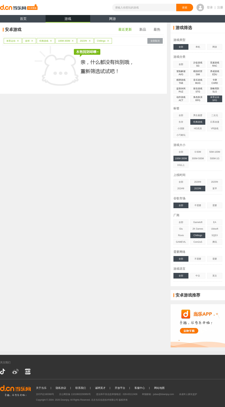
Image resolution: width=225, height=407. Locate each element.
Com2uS (198, 242)
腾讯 (214, 242)
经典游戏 (45, 41)
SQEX (215, 235)
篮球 (29, 41)
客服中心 (139, 387)
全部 (181, 47)
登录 (210, 7)
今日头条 (28, 372)
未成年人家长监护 (188, 394)
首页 (23, 19)
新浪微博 (15, 372)
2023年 (85, 41)
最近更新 (125, 29)
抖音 (3, 372)
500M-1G (214, 158)
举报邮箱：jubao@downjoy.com (158, 394)
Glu (181, 229)
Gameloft (197, 222)
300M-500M (198, 158)
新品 (142, 29)
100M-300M (66, 41)
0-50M (198, 152)
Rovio (181, 235)
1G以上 (181, 165)
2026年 (198, 182)
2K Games (198, 229)
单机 (198, 47)
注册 (220, 7)
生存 (181, 122)
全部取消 (155, 41)
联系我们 (80, 387)
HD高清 (198, 128)
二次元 (214, 115)
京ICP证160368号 (45, 394)
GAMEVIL (181, 242)
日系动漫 (214, 122)
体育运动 (12, 41)
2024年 (181, 188)
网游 (112, 19)
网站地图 (159, 387)
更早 (214, 188)
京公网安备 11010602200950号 (75, 394)
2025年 (214, 182)
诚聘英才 (100, 387)
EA (214, 222)
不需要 (197, 205)
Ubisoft (214, 229)
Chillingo (103, 41)
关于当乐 (41, 387)
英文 (214, 275)
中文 (198, 275)
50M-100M (214, 152)
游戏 (68, 20)
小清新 (181, 128)
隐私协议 (61, 387)
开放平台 (120, 387)
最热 (157, 29)
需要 (214, 205)
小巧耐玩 (180, 135)
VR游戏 (215, 128)
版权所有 (123, 400)
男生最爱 (197, 115)
